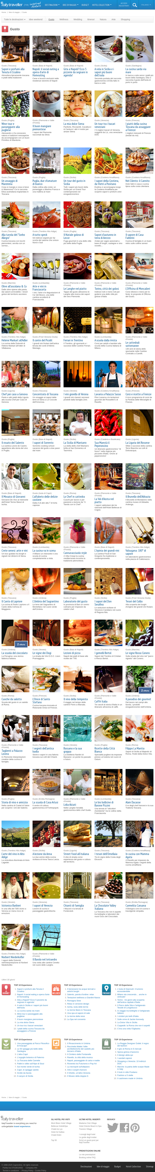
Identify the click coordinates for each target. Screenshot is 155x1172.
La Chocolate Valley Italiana (105, 907)
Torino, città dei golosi (107, 289)
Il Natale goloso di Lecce (74, 236)
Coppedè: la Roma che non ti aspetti (133, 1025)
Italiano (146, 5)
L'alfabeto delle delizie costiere (45, 498)
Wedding (77, 19)
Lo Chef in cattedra (74, 497)
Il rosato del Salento (13, 443)
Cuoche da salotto (12, 699)
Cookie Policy (40, 1171)
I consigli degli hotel (87, 1134)
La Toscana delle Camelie (28, 1060)
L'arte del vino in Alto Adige (13, 855)
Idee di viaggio (70, 4)
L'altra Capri (22, 1054)
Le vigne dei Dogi (42, 653)
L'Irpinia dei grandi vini (107, 550)
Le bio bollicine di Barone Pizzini (104, 803)
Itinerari (91, 19)
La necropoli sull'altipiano (78, 1067)
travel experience (22, 1126)
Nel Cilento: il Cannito (138, 181)
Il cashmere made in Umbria (130, 1078)
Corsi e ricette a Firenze (138, 394)
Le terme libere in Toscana (79, 1010)
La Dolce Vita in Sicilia (127, 1022)
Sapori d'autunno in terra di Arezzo (105, 236)
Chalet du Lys (56, 1129)
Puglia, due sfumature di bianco (45, 182)
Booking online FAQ (87, 1157)
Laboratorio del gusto (75, 601)
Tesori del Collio (134, 601)
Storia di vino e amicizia (15, 802)
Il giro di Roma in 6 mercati (129, 1049)
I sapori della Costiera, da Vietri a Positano (107, 182)
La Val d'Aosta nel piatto (104, 500)
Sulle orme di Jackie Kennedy (130, 1019)
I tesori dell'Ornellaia (106, 854)
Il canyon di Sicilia (25, 1076)
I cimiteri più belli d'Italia (128, 1016)
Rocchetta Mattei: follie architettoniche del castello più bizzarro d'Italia (80, 1048)
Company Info (31, 1168)
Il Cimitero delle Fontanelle (79, 1054)
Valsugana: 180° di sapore (136, 552)
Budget (85, 4)
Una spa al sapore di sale (78, 1013)
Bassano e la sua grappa (73, 749)
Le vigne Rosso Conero (138, 653)
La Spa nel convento (76, 1019)
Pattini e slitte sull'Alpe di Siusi (30, 1063)
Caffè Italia (101, 701)
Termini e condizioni (11, 1171)
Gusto (51, 19)
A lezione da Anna (42, 854)
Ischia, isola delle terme (77, 1007)
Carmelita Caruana (136, 905)
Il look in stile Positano (127, 1072)
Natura (103, 19)
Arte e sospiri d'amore (77, 1070)
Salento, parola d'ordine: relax (80, 994)
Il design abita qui (125, 1055)
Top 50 (54, 1140)
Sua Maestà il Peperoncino (102, 444)
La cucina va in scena (44, 550)
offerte (21, 645)
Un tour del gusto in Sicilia (74, 182)
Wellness (64, 19)
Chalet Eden (56, 1135)
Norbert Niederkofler (13, 957)
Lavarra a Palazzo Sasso (108, 394)
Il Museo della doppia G (77, 1076)
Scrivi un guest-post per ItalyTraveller (89, 1141)
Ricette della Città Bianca (105, 749)
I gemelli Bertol (103, 653)
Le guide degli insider (88, 1137)
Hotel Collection (101, 4)
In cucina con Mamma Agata (137, 855)
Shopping (125, 19)
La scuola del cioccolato (15, 653)
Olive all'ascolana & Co (14, 286)
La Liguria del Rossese (138, 443)
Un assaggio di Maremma (10, 182)
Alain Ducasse (133, 802)
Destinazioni (52, 4)
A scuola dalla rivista (106, 340)
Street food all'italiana (76, 854)
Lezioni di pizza (72, 653)
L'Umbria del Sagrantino (46, 601)
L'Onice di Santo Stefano (41, 700)
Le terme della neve (76, 1016)
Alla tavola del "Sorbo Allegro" (13, 236)
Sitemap (149, 1166)
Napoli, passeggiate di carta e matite (83, 1060)
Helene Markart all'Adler (15, 340)
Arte (114, 19)
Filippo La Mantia (135, 748)
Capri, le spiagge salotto (28, 1070)
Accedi (124, 3)
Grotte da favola (24, 1073)
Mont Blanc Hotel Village (61, 1123)
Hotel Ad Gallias (57, 1132)
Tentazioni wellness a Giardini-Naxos (83, 997)
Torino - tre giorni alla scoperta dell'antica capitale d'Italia (130, 1001)
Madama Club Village (88, 1123)
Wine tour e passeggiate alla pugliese (11, 127)
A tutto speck (40, 235)
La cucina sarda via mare (136, 70)
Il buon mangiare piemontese (42, 127)
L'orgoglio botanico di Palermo (30, 1057)
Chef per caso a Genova (15, 394)
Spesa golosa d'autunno (128, 1052)
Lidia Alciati (70, 805)
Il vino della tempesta (76, 699)
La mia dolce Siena (74, 124)
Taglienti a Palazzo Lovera (12, 752)
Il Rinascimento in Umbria (78, 1043)
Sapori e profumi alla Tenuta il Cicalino (13, 70)
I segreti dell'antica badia (43, 749)
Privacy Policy (28, 1171)
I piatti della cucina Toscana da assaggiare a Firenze (138, 127)
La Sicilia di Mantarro (75, 443)
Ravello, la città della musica (80, 1057)
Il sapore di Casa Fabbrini (135, 236)
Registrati (124, 6)
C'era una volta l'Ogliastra (128, 1028)
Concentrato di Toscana (45, 394)
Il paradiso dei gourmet (138, 699)
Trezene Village (85, 1129)
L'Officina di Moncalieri (138, 289)
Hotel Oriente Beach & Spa (90, 1126)
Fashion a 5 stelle (125, 1075)
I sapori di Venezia (43, 905)
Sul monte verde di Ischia (28, 1067)
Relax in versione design (78, 1004)
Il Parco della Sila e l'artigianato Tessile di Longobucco (131, 1006)
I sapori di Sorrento (43, 443)
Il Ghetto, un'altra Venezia (78, 1073)
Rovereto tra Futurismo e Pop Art (82, 1063)
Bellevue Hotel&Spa (59, 1126)
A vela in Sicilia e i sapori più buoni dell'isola (104, 72)
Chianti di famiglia (74, 905)
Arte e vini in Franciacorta (39, 287)
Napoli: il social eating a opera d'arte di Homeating (46, 72)
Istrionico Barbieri (11, 905)
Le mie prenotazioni (87, 1155)
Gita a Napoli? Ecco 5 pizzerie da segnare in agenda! (76, 72)
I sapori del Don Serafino (103, 602)
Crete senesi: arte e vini (15, 550)
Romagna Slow (74, 1000)
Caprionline (17, 1165)
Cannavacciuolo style (75, 553)
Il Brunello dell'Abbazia (138, 497)
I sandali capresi (124, 1058)
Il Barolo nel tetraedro (45, 959)
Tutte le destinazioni (14, 19)
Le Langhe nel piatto (75, 289)
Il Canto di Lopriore (12, 601)
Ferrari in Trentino (73, 340)
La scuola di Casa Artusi (45, 802)
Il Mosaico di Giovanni (13, 497)
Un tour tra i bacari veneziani (105, 125)
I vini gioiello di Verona (76, 394)
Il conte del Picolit (42, 340)
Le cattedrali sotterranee (133, 344)
